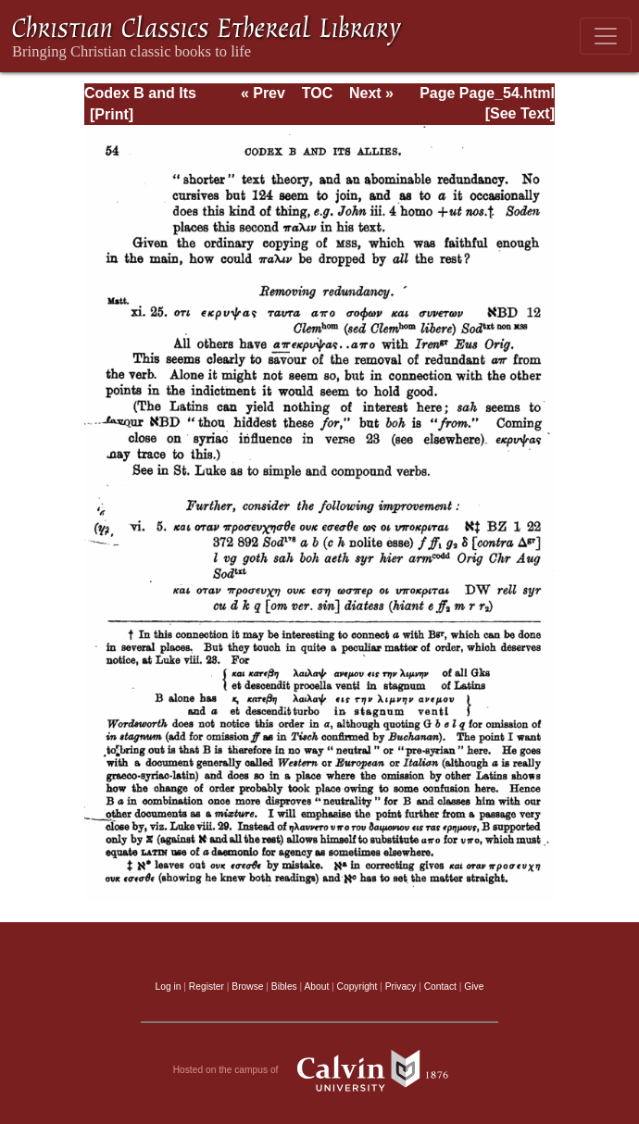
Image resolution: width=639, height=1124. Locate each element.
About (316, 986)
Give (473, 986)
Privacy (401, 986)
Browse (247, 986)
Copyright (357, 986)
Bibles (284, 986)
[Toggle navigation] (606, 36)
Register (206, 986)
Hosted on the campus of (320, 1070)
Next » (371, 93)
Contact (440, 986)
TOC (317, 93)
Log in (169, 986)
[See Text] (520, 113)
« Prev (263, 93)
